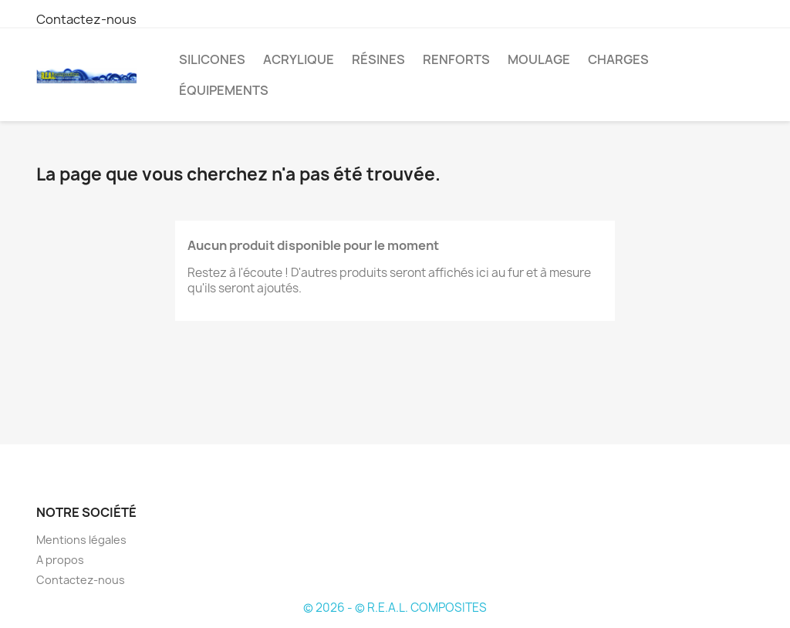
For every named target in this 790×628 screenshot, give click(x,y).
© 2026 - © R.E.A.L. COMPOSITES (395, 607)
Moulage (539, 59)
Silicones (212, 59)
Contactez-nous (86, 19)
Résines (378, 59)
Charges (618, 59)
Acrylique (298, 59)
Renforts (456, 59)
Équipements (223, 90)
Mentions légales (81, 539)
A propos (60, 559)
